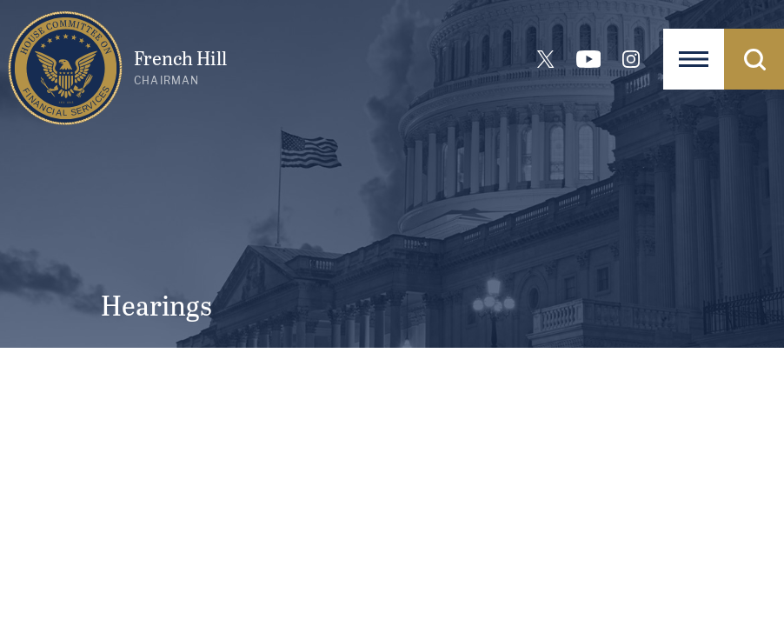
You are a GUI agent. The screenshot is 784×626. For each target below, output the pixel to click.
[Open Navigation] (693, 59)
